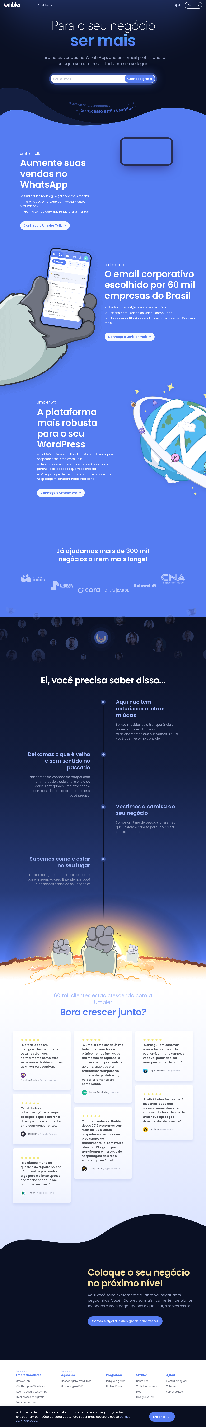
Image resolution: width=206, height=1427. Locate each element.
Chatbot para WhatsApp (31, 1386)
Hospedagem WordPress (76, 1381)
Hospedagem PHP (72, 1386)
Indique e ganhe (116, 1381)
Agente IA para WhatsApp (31, 1391)
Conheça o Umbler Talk (44, 225)
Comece (139, 78)
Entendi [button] (162, 1416)
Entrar (191, 5)
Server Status (174, 1391)
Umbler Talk (23, 1381)
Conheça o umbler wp (60, 492)
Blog (138, 1391)
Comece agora (125, 1321)
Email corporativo (26, 1402)
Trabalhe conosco (147, 1386)
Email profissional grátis (30, 1397)
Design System (145, 1397)
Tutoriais (171, 1386)
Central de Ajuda (176, 1381)
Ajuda (177, 5)
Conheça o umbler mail (129, 336)
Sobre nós (142, 1381)
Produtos (43, 5)
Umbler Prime (114, 1386)
